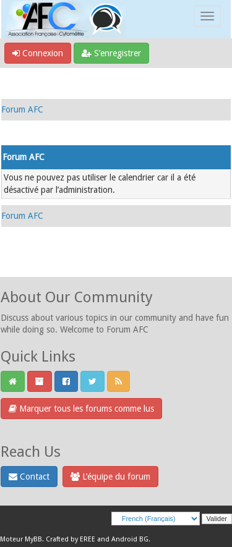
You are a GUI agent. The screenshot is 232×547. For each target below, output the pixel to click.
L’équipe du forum (110, 476)
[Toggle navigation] (207, 16)
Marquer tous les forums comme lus (81, 408)
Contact (29, 476)
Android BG (129, 539)
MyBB (33, 539)
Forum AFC (22, 109)
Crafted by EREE (70, 539)
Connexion (37, 53)
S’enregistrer (111, 53)
